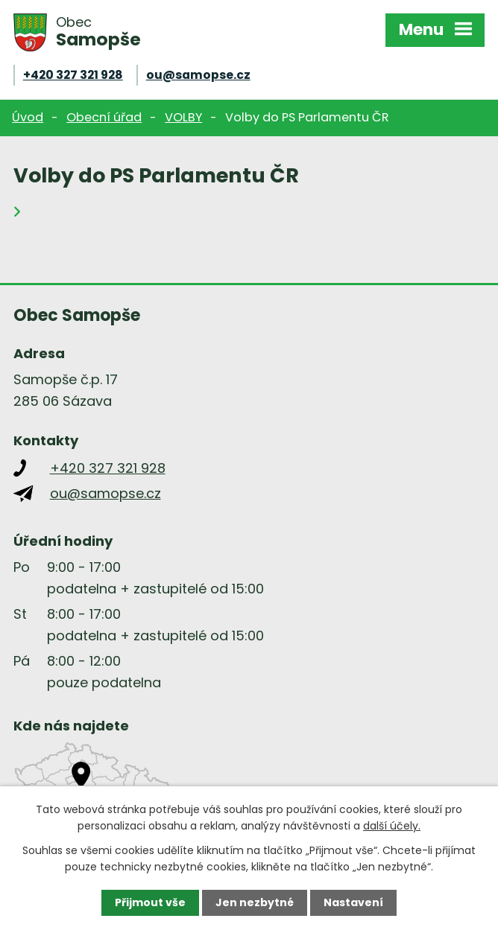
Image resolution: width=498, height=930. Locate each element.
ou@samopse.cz (198, 74)
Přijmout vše (150, 902)
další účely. (391, 825)
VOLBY (183, 117)
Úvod (27, 117)
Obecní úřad (104, 117)
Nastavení (353, 902)
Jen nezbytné (254, 902)
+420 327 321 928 (73, 74)
